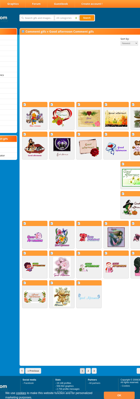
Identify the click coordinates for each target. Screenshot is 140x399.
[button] (33, 397)
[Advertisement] (71, 74)
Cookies (126, 386)
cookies (21, 393)
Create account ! (92, 4)
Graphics (13, 4)
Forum (36, 4)
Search (87, 18)
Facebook (29, 383)
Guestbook (61, 4)
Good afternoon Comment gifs (71, 32)
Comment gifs (36, 32)
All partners (94, 383)
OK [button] (119, 395)
